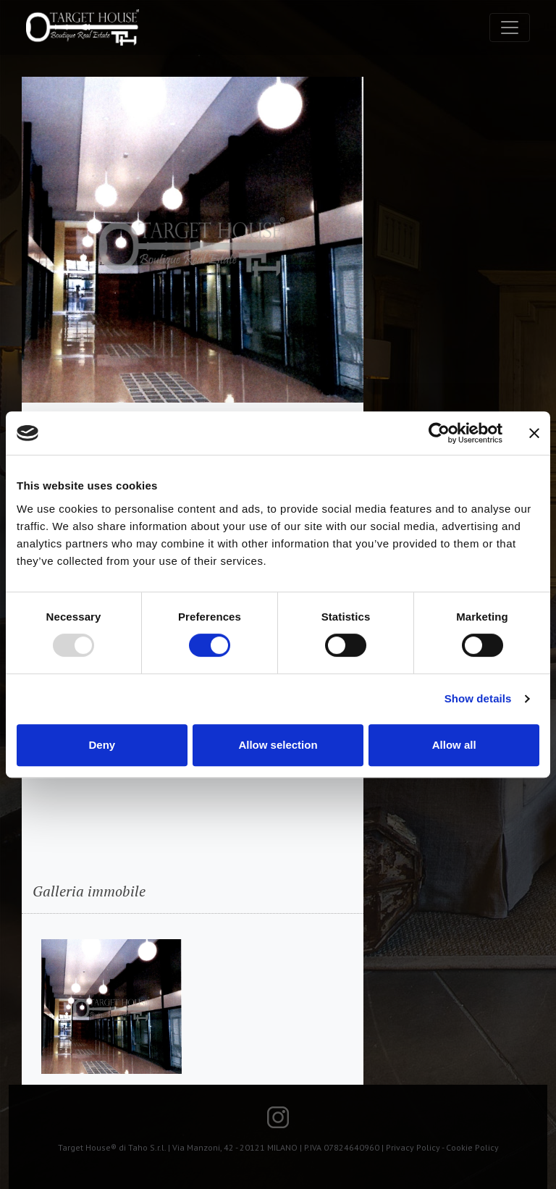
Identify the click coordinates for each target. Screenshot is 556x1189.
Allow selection (277, 745)
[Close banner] (534, 433)
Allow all (454, 745)
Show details (478, 698)
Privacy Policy (413, 1147)
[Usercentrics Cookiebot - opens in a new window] (439, 433)
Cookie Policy (472, 1147)
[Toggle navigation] (509, 27)
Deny (101, 745)
